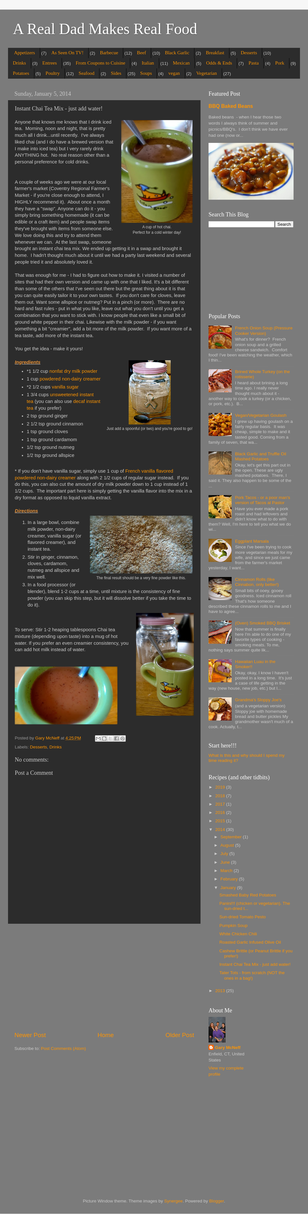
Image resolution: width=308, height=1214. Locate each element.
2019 (220, 787)
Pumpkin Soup (233, 925)
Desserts (249, 52)
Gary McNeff (228, 1047)
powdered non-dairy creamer (70, 378)
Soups (146, 73)
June (225, 862)
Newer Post (30, 1035)
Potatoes (21, 73)
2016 (220, 812)
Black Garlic (177, 52)
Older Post (180, 1035)
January (228, 887)
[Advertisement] (104, 977)
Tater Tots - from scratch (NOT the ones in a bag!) (252, 975)
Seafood (86, 73)
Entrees (49, 63)
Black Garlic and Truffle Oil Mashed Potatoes (260, 456)
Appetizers (24, 52)
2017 (220, 804)
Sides (116, 73)
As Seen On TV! (67, 52)
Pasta (254, 63)
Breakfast (215, 52)
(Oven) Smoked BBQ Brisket (262, 623)
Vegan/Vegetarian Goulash (261, 415)
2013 (220, 990)
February (229, 879)
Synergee (173, 1201)
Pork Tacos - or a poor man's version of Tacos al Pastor (262, 500)
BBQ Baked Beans (231, 106)
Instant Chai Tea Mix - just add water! (255, 964)
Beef (141, 52)
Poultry (53, 73)
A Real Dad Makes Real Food (105, 28)
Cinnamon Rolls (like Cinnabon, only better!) (257, 582)
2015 (220, 820)
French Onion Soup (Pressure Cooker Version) (263, 331)
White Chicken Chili (238, 933)
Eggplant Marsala (252, 541)
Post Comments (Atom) (63, 1048)
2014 (220, 829)
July (224, 853)
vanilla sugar (66, 386)
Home (106, 1035)
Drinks (19, 63)
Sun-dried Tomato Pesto (242, 916)
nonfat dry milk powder (73, 371)
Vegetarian (206, 73)
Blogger (216, 1201)
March (227, 870)
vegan (174, 73)
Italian (148, 63)
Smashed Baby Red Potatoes (247, 895)
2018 (220, 795)
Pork (279, 63)
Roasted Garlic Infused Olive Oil (250, 942)
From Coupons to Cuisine (100, 63)
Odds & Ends (219, 63)
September (231, 836)
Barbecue (109, 52)
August (227, 845)
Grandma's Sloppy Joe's (258, 699)
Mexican (181, 63)
